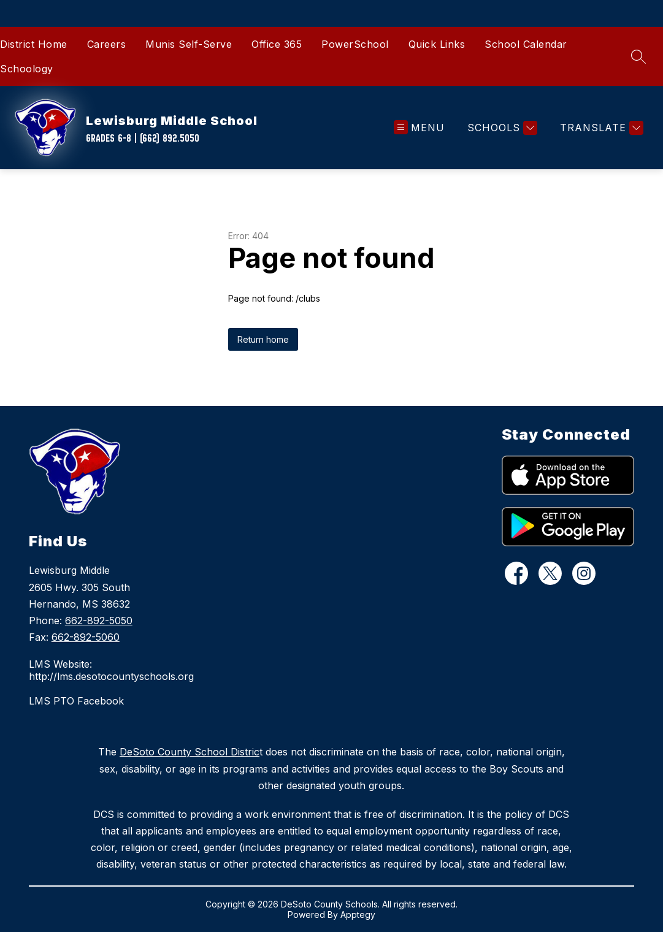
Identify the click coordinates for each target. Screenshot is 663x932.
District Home (33, 44)
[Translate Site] (600, 128)
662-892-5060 (86, 637)
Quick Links (437, 44)
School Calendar (526, 44)
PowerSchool (355, 44)
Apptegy (357, 914)
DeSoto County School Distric (189, 752)
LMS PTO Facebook (76, 701)
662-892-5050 (98, 620)
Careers (106, 44)
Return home (263, 339)
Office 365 (276, 44)
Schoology (26, 69)
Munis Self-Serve (188, 44)
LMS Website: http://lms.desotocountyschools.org (111, 670)
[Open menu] (419, 128)
